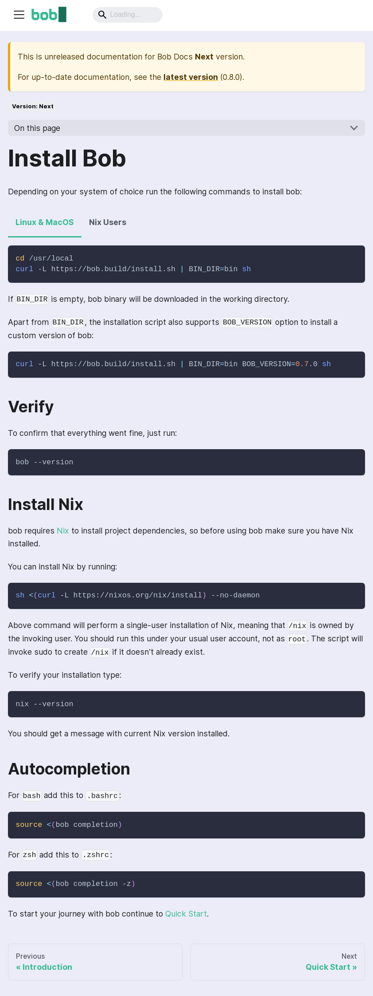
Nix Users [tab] (107, 222)
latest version (190, 77)
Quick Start (186, 913)
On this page (37, 128)
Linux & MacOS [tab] (45, 222)
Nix (63, 530)
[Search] (128, 15)
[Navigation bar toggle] (19, 14)
